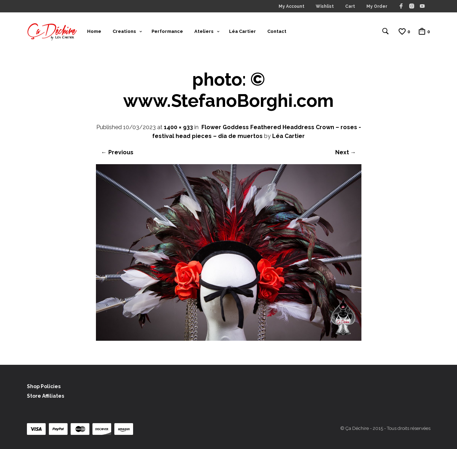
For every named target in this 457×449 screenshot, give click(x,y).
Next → (345, 152)
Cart (350, 6)
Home (94, 31)
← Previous (117, 152)
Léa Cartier (242, 31)
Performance (167, 31)
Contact (276, 31)
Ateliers (203, 31)
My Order (376, 6)
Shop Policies (44, 386)
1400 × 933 (178, 127)
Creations (124, 31)
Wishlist (325, 6)
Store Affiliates (45, 396)
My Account (291, 6)
